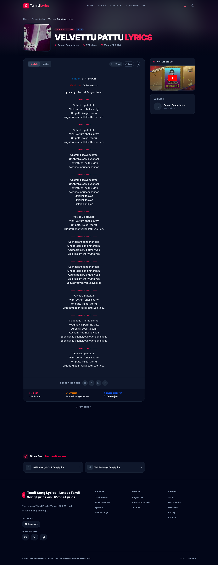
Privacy (171, 512)
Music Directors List (141, 502)
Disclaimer (173, 507)
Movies (102, 5)
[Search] (192, 5)
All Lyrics (136, 507)
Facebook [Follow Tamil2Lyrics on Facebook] (31, 524)
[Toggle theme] (185, 5)
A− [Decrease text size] (112, 64)
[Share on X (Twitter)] (91, 383)
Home (90, 5)
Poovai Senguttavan (69, 45)
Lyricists (115, 5)
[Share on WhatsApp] (98, 383)
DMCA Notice (174, 502)
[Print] (137, 64)
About (171, 497)
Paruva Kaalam (38, 19)
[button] (172, 78)
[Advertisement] (84, 428)
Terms (182, 558)
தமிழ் (46, 64)
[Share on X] (34, 537)
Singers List (137, 497)
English (34, 64)
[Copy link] (105, 383)
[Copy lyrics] (128, 64)
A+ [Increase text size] (119, 64)
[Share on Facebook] (85, 383)
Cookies (192, 558)
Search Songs (101, 512)
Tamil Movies (101, 497)
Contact (172, 517)
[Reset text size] (116, 64)
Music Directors (135, 5)
